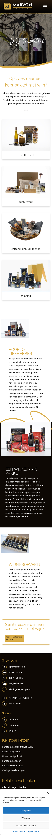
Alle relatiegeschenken (14, 787)
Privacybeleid (15, 703)
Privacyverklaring (31, 831)
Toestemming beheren (26, 825)
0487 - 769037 (12, 678)
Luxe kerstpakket (11, 751)
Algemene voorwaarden (20, 697)
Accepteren (26, 810)
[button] (47, 792)
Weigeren (26, 818)
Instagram (10, 725)
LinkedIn (9, 731)
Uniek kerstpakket (12, 756)
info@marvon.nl (13, 684)
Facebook (10, 719)
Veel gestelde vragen (13, 770)
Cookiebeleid (17, 831)
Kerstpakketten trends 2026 (17, 746)
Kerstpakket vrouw (12, 765)
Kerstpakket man (11, 761)
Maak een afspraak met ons (14, 638)
